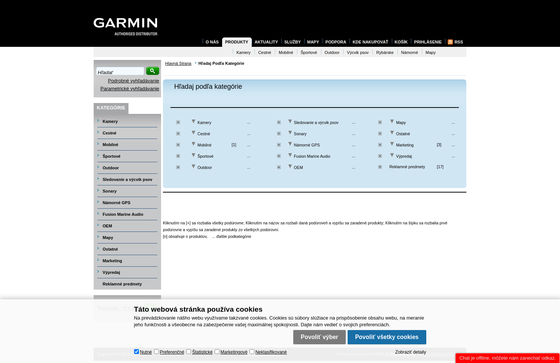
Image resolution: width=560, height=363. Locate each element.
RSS (458, 42)
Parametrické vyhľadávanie (129, 88)
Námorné (409, 52)
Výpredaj (404, 156)
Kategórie (111, 108)
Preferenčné (172, 352)
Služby (292, 42)
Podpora (336, 42)
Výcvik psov (358, 52)
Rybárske (384, 52)
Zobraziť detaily (410, 352)
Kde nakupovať (370, 42)
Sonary (300, 133)
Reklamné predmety (407, 166)
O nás (212, 42)
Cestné (203, 133)
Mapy (401, 122)
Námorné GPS (307, 145)
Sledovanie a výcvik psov (316, 122)
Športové (205, 156)
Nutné (146, 352)
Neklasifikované (271, 352)
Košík (401, 42)
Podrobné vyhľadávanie (133, 81)
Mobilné (204, 145)
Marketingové (234, 352)
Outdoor (204, 167)
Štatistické (202, 352)
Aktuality (266, 42)
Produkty (236, 42)
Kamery (204, 122)
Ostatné (403, 133)
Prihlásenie (428, 42)
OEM (298, 167)
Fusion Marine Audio (312, 156)
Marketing (405, 145)
